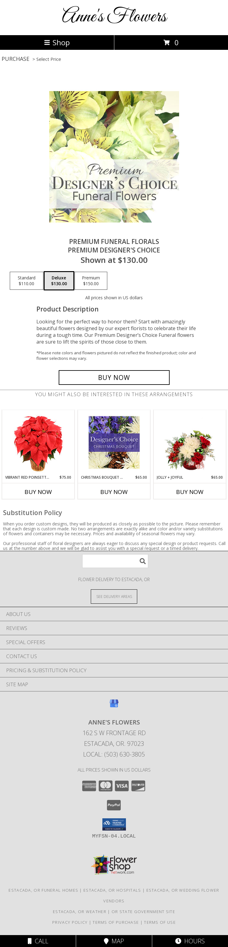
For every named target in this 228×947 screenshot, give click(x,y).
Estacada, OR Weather (79, 911)
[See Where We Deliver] (114, 596)
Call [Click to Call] (38, 941)
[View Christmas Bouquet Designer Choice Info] (114, 442)
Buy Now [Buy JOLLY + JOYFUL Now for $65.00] (190, 492)
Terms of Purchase (116, 922)
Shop (57, 42)
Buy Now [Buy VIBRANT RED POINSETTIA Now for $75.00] (38, 492)
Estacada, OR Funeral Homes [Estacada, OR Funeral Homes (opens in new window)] (43, 890)
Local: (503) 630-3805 (114, 754)
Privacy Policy (69, 922)
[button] (114, 824)
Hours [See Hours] (190, 941)
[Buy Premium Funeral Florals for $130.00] (114, 377)
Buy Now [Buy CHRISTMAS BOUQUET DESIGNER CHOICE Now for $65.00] (114, 492)
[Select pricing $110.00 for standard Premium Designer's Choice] (26, 281)
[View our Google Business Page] (114, 706)
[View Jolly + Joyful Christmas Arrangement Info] (189, 442)
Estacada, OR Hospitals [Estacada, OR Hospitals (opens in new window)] (112, 890)
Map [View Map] (114, 941)
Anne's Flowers (114, 17)
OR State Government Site (143, 911)
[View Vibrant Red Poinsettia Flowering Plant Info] (38, 442)
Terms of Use (160, 922)
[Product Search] (115, 561)
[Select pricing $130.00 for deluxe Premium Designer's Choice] (59, 281)
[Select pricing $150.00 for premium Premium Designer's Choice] (91, 281)
